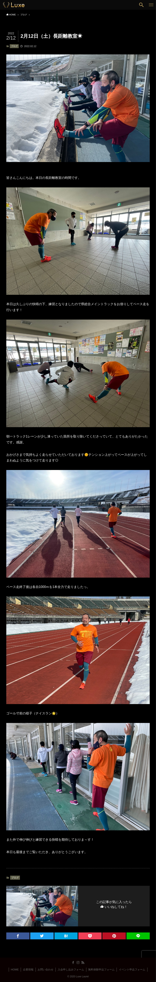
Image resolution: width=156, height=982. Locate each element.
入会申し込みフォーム (71, 969)
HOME (15, 969)
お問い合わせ (45, 969)
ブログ (14, 46)
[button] (141, 5)
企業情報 (28, 969)
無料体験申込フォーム (101, 969)
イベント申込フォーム (132, 969)
